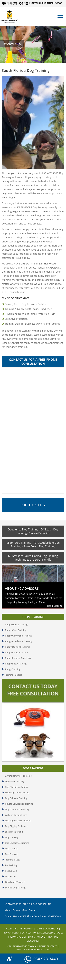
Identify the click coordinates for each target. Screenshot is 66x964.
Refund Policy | (19, 936)
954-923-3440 (41, 957)
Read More (54, 605)
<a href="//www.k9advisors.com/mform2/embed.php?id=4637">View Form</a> (33, 430)
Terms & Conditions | (47, 928)
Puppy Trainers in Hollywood (33, 949)
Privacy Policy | (12, 932)
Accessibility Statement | (20, 928)
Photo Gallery (33, 505)
